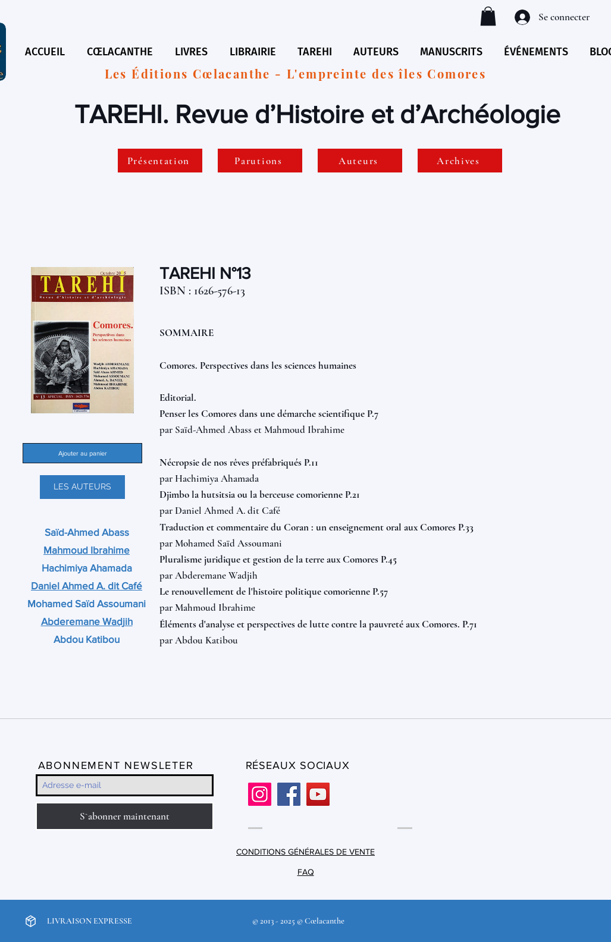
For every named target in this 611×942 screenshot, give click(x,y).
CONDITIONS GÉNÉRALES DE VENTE (305, 851)
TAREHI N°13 (205, 273)
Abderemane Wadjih (216, 575)
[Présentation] (160, 160)
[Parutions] (260, 160)
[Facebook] (288, 794)
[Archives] (460, 160)
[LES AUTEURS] (82, 487)
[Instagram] (259, 794)
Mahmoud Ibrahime (304, 429)
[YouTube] (318, 794)
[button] (488, 16)
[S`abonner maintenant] (125, 816)
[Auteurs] (360, 160)
